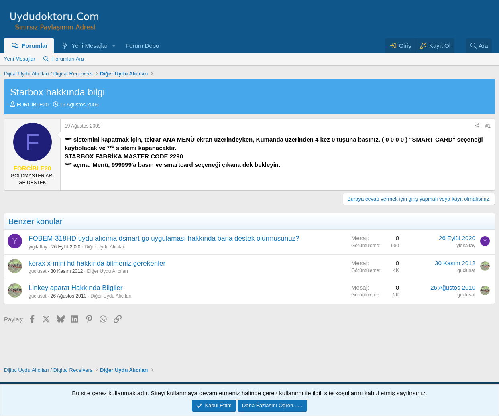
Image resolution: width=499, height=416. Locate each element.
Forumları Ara (68, 59)
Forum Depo (142, 45)
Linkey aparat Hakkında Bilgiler (75, 288)
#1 (488, 126)
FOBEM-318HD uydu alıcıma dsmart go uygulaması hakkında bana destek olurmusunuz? (164, 238)
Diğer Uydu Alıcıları (105, 247)
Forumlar (35, 45)
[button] (114, 45)
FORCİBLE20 (33, 104)
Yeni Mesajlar (90, 45)
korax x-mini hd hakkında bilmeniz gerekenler (97, 263)
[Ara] (479, 45)
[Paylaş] (477, 126)
